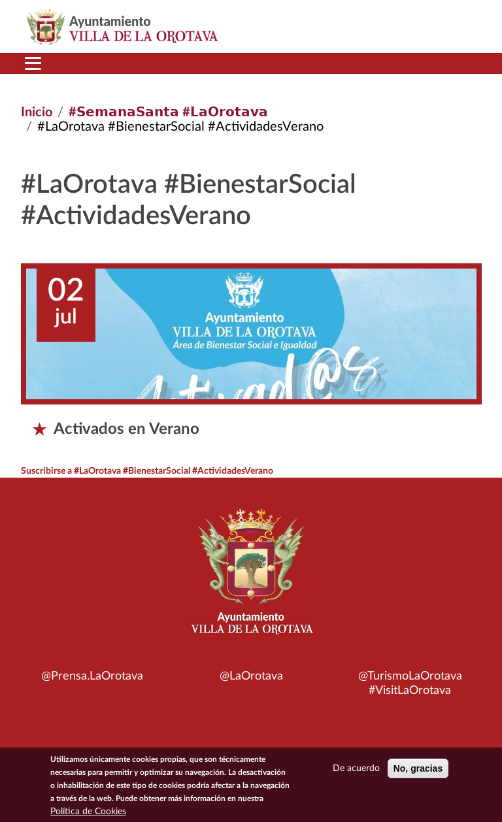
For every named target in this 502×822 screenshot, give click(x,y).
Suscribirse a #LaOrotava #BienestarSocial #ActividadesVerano (147, 471)
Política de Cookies (88, 813)
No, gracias (418, 770)
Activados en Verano (126, 429)
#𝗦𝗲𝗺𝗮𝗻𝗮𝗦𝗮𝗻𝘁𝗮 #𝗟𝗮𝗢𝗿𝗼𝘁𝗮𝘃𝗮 (168, 112)
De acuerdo (356, 770)
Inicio (36, 112)
